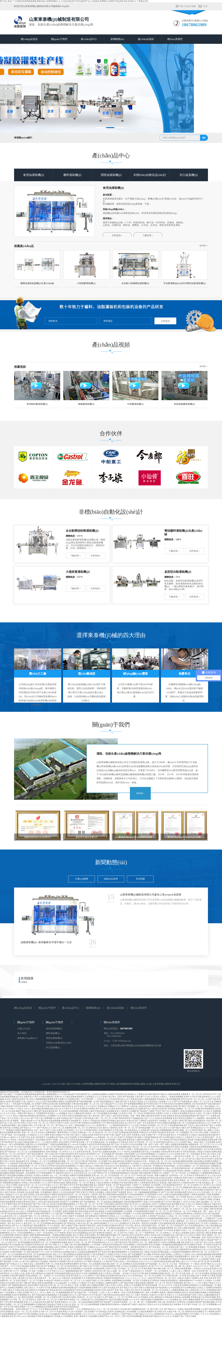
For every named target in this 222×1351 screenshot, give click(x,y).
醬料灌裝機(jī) (72, 175)
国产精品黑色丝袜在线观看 (69, 1314)
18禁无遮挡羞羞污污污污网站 (187, 1314)
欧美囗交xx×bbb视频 (48, 1314)
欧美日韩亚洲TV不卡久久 (27, 1309)
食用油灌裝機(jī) (33, 175)
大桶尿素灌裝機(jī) (78, 571)
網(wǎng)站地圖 (188, 6)
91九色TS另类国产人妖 (77, 1311)
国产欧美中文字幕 (22, 1314)
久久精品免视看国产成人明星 (149, 1311)
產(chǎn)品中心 (89, 39)
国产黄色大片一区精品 (174, 1309)
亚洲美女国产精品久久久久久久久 (157, 1316)
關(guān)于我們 (59, 39)
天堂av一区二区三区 (23, 1311)
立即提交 (165, 321)
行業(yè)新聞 (81, 879)
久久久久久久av (88, 1314)
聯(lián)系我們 (174, 39)
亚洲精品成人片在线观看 (125, 1311)
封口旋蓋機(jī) (189, 175)
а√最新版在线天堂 (8, 1316)
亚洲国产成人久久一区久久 (110, 1316)
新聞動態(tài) (117, 39)
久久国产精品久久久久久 (142, 1314)
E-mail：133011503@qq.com (117, 1041)
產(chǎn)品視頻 (146, 39)
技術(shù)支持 (111, 879)
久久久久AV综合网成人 (211, 1314)
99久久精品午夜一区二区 (173, 1311)
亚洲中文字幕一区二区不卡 (44, 1311)
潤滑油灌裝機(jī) (111, 175)
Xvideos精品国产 (103, 1314)
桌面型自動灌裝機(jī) (177, 571)
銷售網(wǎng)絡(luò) (27, 1038)
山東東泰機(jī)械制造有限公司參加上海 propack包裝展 (150, 894)
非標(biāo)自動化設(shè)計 (149, 175)
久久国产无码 (206, 1309)
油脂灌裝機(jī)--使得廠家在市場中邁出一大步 (46, 942)
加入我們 (21, 1033)
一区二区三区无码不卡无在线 (114, 1309)
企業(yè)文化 (23, 1028)
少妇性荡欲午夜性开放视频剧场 (40, 1316)
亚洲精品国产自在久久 (163, 1314)
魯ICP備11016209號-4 (72, 1084)
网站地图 (152, 1094)
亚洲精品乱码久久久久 (91, 1309)
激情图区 (35, 1314)
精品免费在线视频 (192, 1309)
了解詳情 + (147, 235)
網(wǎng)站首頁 (29, 39)
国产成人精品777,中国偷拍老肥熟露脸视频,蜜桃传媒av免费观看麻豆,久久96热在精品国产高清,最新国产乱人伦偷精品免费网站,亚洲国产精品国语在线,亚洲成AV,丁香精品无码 (74, 1)
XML (205, 6)
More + (204, 245)
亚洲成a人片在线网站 (63, 1316)
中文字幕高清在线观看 (48, 1309)
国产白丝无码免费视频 (132, 1316)
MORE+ (140, 793)
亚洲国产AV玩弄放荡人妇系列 (101, 1311)
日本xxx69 (20, 1316)
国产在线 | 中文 (156, 1309)
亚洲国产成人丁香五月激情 (184, 1316)
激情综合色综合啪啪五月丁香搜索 (199, 1311)
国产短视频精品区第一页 (138, 1309)
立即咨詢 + (117, 235)
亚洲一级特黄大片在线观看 (85, 1316)
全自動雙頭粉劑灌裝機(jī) (82, 530)
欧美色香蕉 (62, 1311)
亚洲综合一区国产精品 (121, 1314)
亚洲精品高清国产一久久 (69, 1309)
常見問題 (140, 879)
